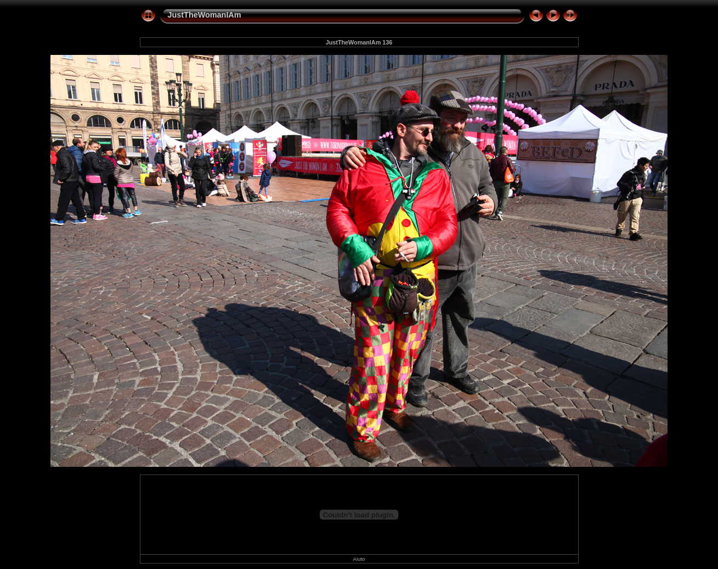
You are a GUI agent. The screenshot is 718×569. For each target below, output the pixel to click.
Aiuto (359, 559)
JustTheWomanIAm (204, 14)
